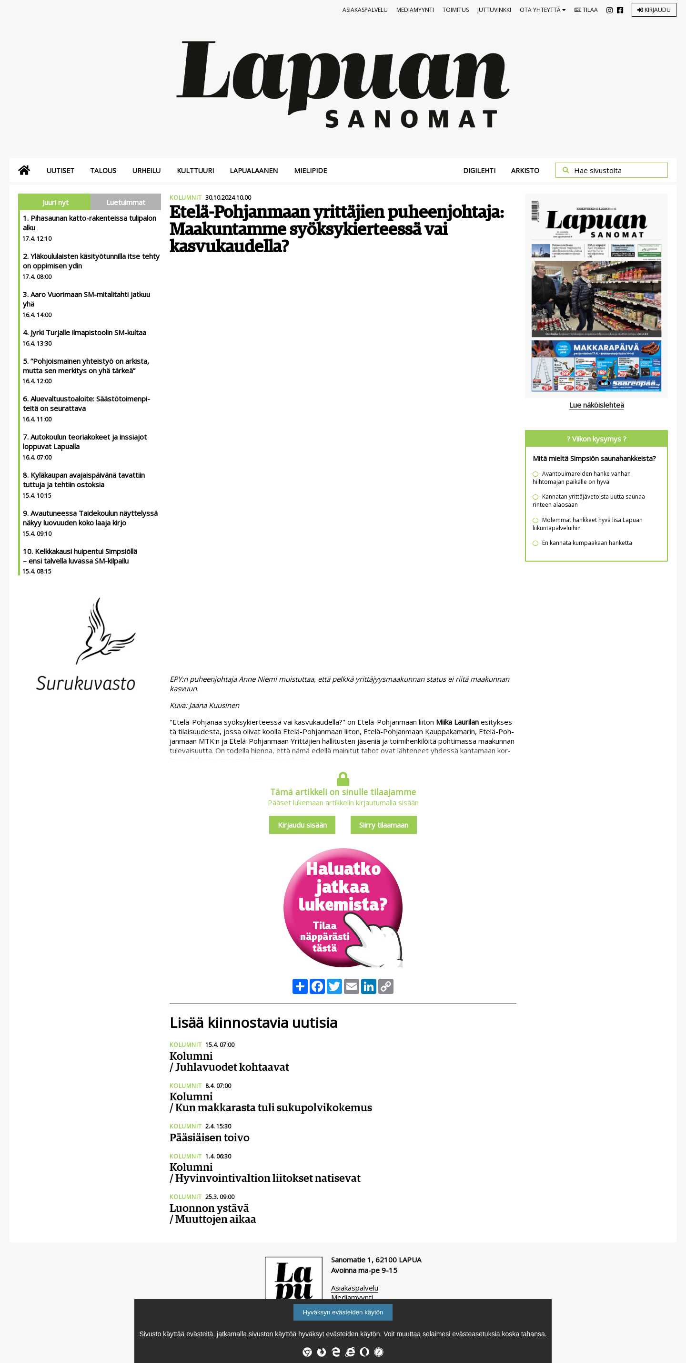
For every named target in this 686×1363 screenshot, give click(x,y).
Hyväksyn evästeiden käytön (343, 1312)
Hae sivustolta (598, 170)
